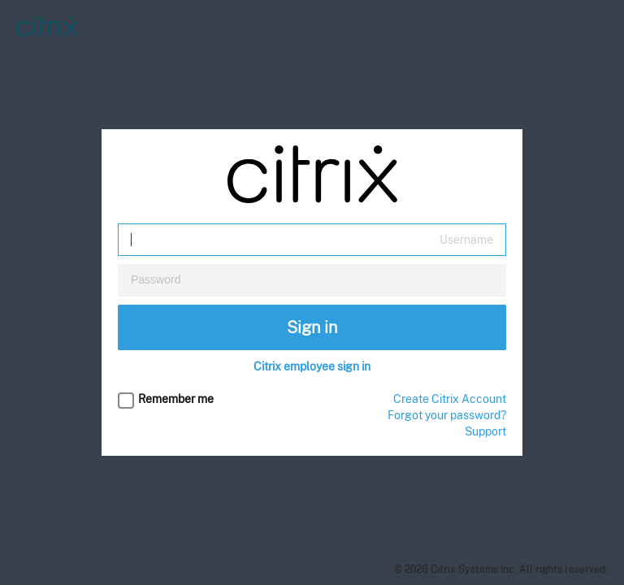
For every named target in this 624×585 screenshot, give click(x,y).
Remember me (176, 398)
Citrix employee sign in (312, 366)
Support (485, 431)
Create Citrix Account (449, 398)
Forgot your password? (447, 415)
